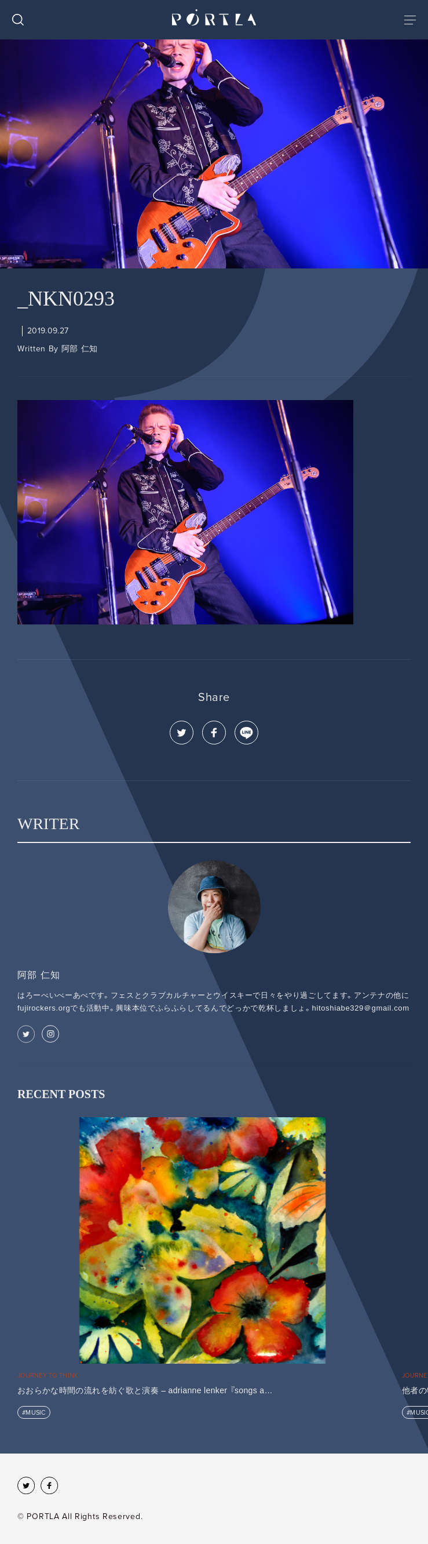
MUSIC (35, 1412)
